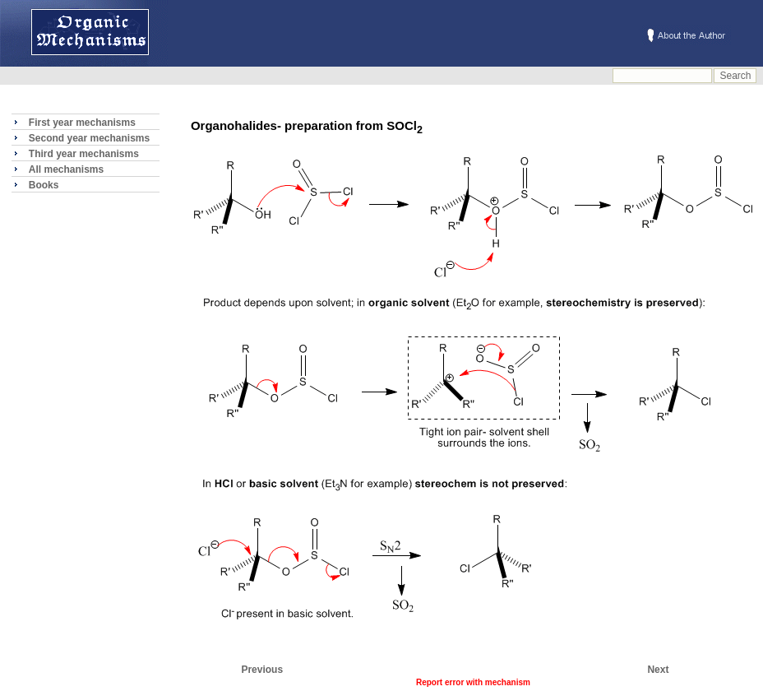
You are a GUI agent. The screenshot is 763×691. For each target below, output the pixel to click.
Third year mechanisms (84, 154)
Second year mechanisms (89, 138)
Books (44, 185)
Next (657, 669)
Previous (262, 669)
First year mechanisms (82, 122)
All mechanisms (66, 169)
